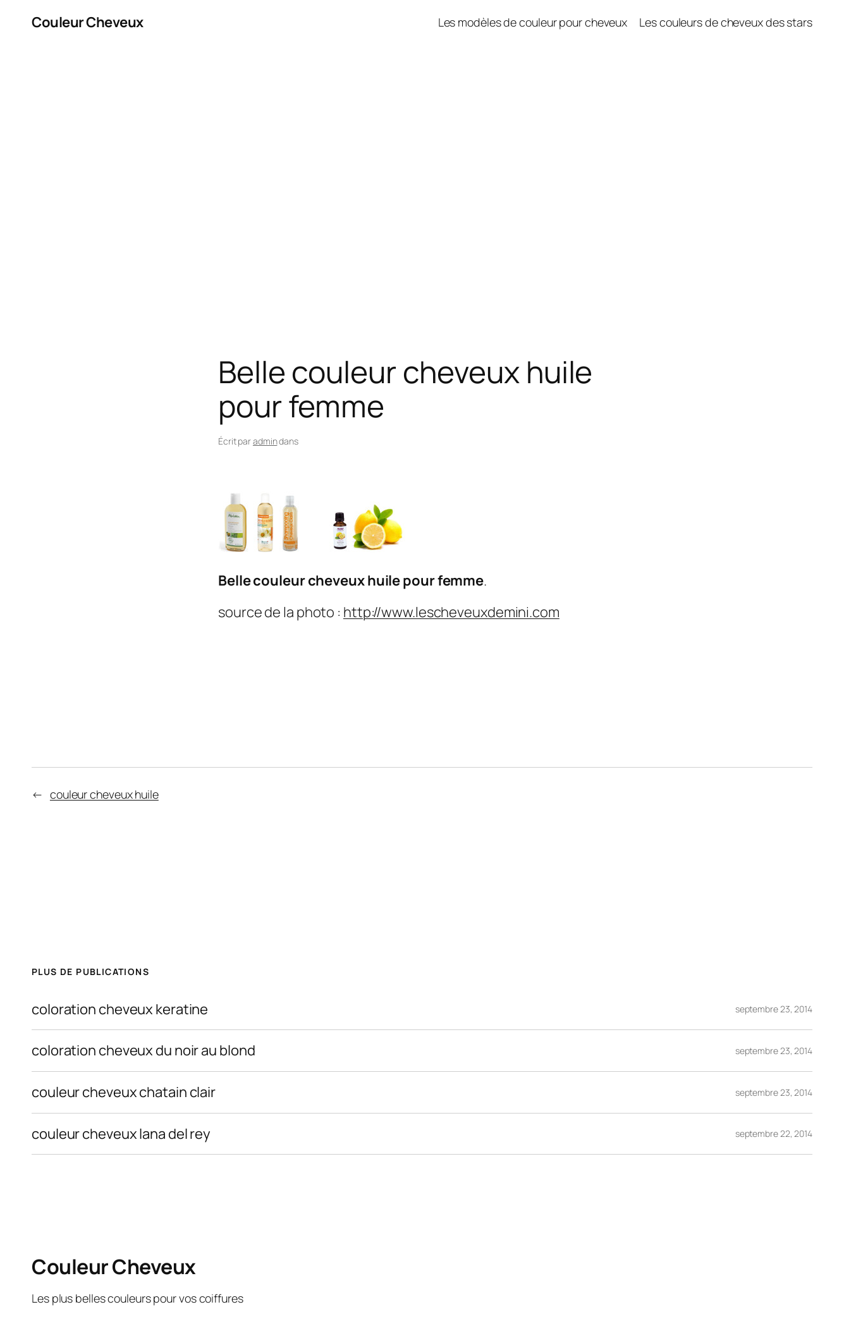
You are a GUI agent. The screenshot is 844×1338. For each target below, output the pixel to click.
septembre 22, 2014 (773, 1133)
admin (265, 441)
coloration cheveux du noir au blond (143, 1051)
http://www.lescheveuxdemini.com (451, 612)
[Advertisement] (422, 177)
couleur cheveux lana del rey (121, 1134)
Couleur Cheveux (88, 22)
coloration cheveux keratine (120, 1009)
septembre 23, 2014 (773, 1009)
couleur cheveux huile (104, 794)
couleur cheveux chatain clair (124, 1092)
